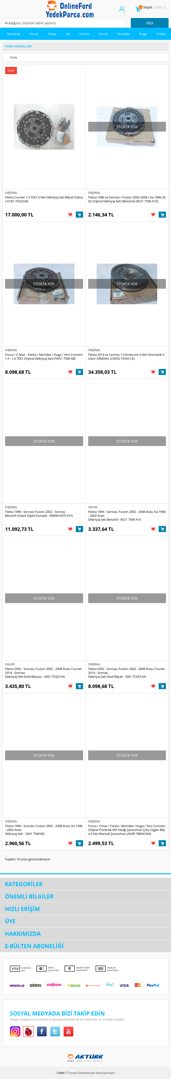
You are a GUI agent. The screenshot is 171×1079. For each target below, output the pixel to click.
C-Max (161, 34)
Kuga (143, 34)
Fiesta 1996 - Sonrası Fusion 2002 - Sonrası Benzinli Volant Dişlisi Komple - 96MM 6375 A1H (39, 513)
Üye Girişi (121, 11)
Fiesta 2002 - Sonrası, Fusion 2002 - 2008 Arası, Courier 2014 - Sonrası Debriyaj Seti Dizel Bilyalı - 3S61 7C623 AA (126, 672)
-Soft (60, 1073)
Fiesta (52, 34)
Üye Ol (127, 11)
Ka (68, 34)
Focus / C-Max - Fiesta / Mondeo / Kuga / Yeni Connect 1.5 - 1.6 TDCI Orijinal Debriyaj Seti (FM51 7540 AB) (44, 356)
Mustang (13, 34)
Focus (34, 34)
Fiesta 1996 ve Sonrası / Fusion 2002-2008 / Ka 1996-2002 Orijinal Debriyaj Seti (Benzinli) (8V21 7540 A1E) (126, 199)
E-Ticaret (71, 1073)
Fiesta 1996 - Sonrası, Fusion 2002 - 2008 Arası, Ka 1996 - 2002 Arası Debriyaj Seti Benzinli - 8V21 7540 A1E (126, 515)
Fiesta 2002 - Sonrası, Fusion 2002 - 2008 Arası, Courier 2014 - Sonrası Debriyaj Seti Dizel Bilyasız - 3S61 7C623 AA (43, 672)
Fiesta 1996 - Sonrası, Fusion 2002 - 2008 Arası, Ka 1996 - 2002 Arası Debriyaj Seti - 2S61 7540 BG (43, 830)
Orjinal (11, 193)
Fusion (84, 34)
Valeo (10, 664)
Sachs (93, 507)
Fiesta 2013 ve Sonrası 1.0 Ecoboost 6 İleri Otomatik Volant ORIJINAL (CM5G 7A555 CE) (126, 356)
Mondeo (123, 34)
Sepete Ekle (79, 215)
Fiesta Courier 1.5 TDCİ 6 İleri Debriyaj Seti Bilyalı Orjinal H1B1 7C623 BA (44, 199)
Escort (103, 34)
